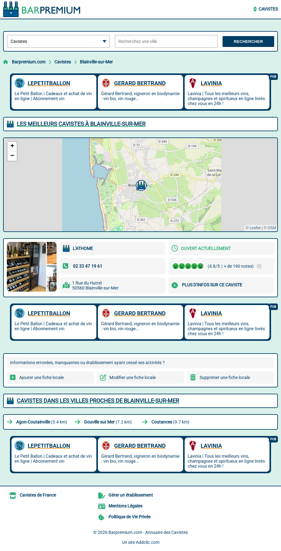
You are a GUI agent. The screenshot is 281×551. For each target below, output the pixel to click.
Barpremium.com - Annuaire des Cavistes (148, 532)
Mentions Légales (125, 505)
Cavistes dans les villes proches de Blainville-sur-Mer (98, 400)
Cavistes (268, 9)
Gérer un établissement (130, 495)
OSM (272, 228)
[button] (140, 184)
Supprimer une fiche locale (225, 377)
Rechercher (248, 41)
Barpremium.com (28, 61)
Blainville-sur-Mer (96, 61)
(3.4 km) (41, 421)
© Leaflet (253, 228)
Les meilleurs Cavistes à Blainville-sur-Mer (81, 124)
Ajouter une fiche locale (41, 377)
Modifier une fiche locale (132, 377)
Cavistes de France (38, 495)
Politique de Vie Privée (129, 516)
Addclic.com (147, 542)
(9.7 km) (170, 421)
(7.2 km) (108, 421)
